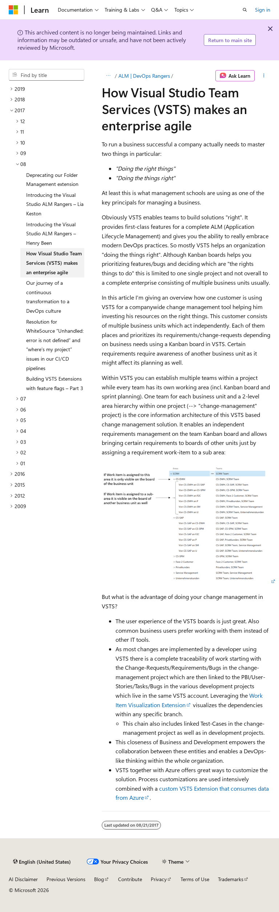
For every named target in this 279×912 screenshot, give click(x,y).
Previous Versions (65, 879)
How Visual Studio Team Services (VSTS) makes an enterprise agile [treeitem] (54, 262)
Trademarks (230, 879)
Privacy (159, 879)
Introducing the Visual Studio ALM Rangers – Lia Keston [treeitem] (55, 204)
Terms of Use (195, 879)
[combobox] (46, 75)
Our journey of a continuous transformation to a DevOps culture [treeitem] (47, 296)
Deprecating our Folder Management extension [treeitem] (52, 179)
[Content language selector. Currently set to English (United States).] (42, 862)
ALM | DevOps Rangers (144, 75)
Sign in (262, 9)
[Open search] (245, 9)
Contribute (130, 879)
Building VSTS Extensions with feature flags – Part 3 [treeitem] (54, 383)
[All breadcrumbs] (108, 76)
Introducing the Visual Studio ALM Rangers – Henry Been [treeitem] (51, 233)
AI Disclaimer (23, 879)
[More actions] (264, 76)
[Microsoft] (13, 10)
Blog (99, 879)
